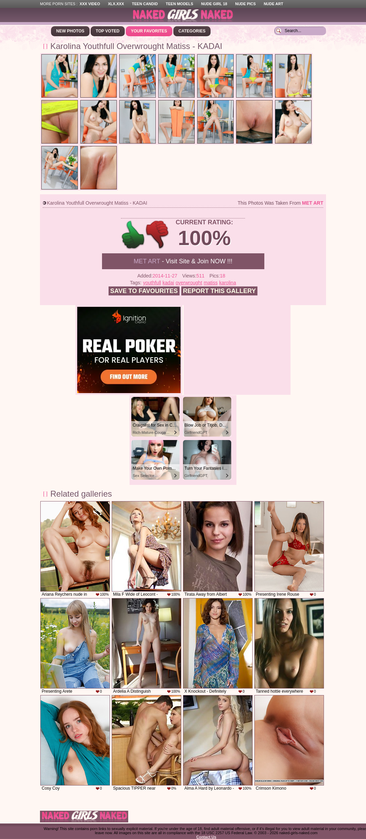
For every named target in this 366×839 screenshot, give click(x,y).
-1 (157, 235)
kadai (168, 282)
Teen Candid (145, 4)
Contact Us (206, 837)
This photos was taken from (280, 203)
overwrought (189, 282)
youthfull (152, 282)
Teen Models (179, 4)
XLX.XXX (116, 4)
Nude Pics (245, 4)
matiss (210, 282)
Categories (192, 31)
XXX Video (90, 4)
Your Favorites (149, 31)
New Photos (70, 31)
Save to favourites (144, 290)
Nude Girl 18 (214, 4)
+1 (133, 235)
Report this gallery (219, 290)
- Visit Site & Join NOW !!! (183, 261)
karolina (227, 282)
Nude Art (273, 4)
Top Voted (108, 31)
